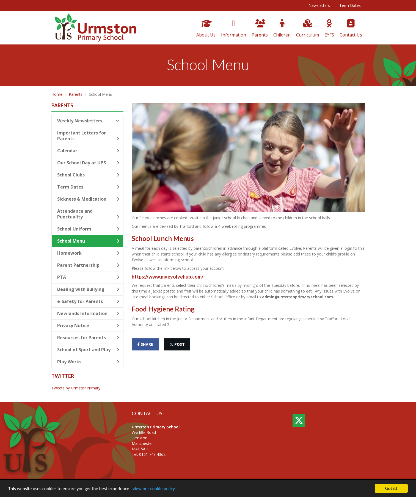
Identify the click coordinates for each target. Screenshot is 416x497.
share (145, 344)
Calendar (88, 151)
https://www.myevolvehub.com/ (167, 277)
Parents (260, 28)
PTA (88, 277)
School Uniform (88, 229)
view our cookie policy (154, 489)
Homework (88, 253)
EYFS (329, 28)
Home (56, 94)
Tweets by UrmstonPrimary (75, 388)
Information (233, 28)
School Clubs (88, 175)
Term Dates (350, 5)
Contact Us (351, 28)
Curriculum (307, 28)
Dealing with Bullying (88, 289)
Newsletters (319, 5)
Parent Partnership (88, 265)
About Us (206, 28)
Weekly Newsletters (88, 121)
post (177, 344)
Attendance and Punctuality (88, 214)
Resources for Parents (88, 338)
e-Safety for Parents (88, 301)
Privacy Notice (88, 325)
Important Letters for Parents (88, 136)
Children (282, 28)
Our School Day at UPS (88, 163)
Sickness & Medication (88, 199)
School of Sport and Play (88, 350)
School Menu (88, 241)
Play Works (88, 362)
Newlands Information (88, 313)
